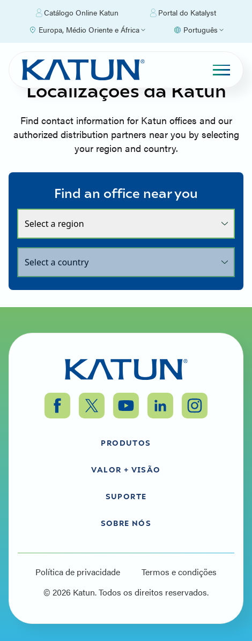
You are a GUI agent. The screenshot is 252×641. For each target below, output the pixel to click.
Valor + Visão (125, 469)
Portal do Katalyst (183, 12)
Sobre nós (126, 523)
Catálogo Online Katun (77, 12)
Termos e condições (179, 572)
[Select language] (198, 30)
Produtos (126, 442)
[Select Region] (86, 30)
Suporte (126, 496)
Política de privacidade (77, 572)
